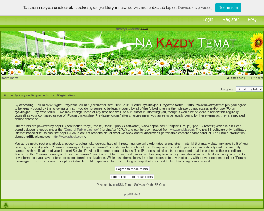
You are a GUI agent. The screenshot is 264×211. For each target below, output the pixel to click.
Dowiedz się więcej (195, 7)
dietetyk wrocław (128, 29)
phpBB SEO (132, 194)
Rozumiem (228, 7)
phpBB (117, 184)
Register (230, 19)
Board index (9, 78)
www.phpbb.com (182, 129)
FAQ (252, 19)
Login (207, 19)
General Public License (81, 129)
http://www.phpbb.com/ (69, 136)
